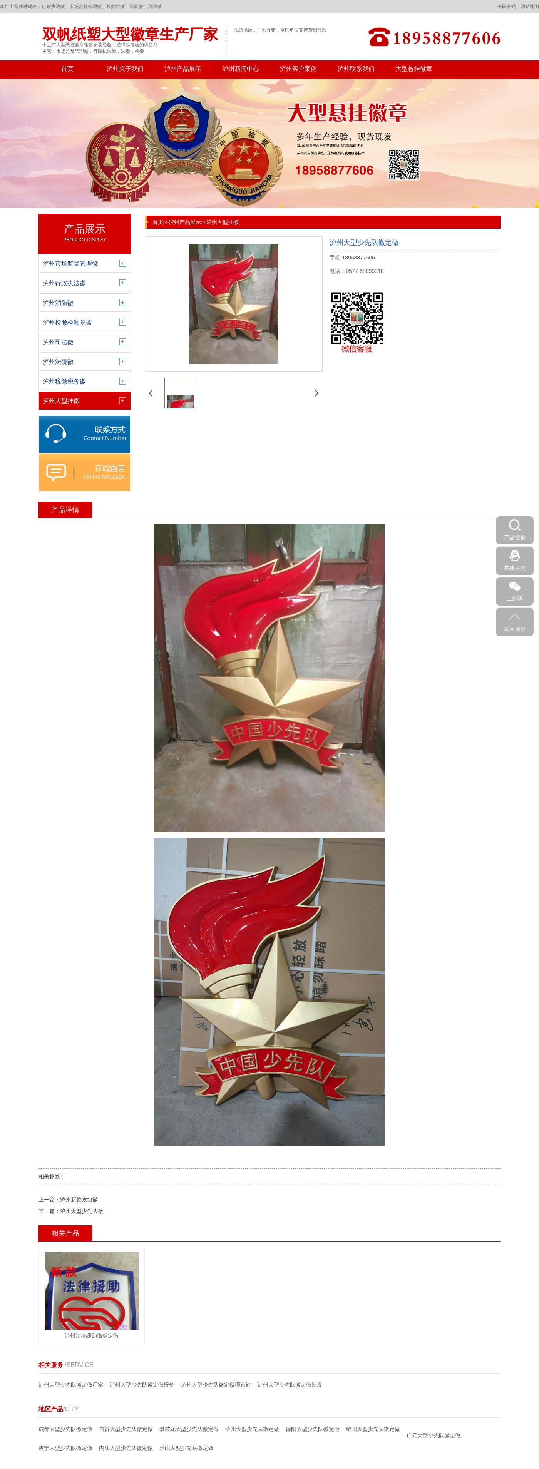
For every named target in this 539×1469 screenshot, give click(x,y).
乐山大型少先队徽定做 (186, 1448)
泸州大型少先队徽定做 (252, 1429)
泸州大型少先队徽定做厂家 (70, 1385)
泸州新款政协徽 (79, 1199)
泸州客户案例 (298, 68)
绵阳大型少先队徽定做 (373, 1429)
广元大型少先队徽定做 (433, 1435)
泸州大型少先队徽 (81, 1211)
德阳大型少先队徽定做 (313, 1429)
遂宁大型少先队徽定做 (65, 1448)
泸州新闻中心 (240, 68)
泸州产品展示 (182, 68)
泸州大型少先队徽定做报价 (142, 1385)
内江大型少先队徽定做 (126, 1448)
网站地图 (530, 6)
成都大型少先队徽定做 (65, 1429)
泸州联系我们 (356, 68)
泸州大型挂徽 (222, 222)
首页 (67, 68)
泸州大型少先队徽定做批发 (290, 1385)
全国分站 (506, 6)
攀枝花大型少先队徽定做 (189, 1429)
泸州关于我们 (125, 68)
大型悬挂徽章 (413, 68)
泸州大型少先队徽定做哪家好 (216, 1385)
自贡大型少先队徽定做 (126, 1429)
